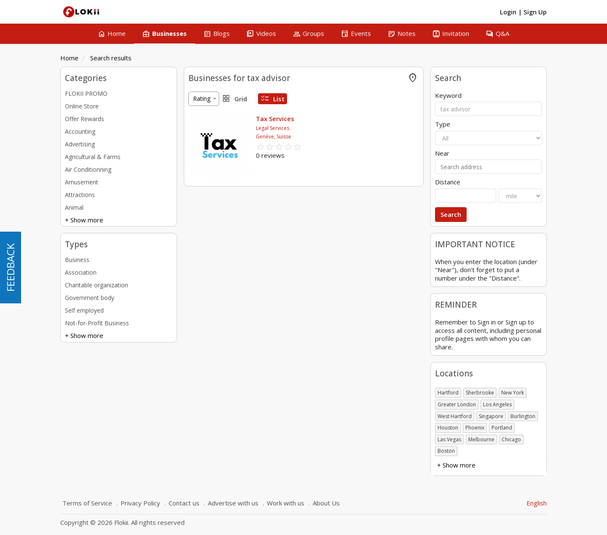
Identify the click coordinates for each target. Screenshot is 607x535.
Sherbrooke (480, 392)
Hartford (448, 392)
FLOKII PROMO (86, 93)
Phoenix (474, 427)
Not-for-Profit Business (97, 323)
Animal (74, 207)
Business (77, 260)
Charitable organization (96, 285)
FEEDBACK (10, 267)
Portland (502, 427)
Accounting (80, 131)
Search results (111, 58)
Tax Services (275, 118)
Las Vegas (449, 439)
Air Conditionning (88, 169)
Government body (89, 298)
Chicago (511, 439)
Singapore (491, 416)
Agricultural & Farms (93, 157)
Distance (447, 182)
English (536, 503)
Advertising (80, 144)
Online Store (82, 106)
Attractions (80, 195)
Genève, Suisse (273, 136)
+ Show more (84, 220)
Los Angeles (497, 404)
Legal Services (272, 128)
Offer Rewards (84, 119)
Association (81, 272)
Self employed (84, 310)
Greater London (457, 404)
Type (442, 124)
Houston (448, 427)
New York (512, 392)
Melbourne (481, 439)
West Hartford (455, 416)
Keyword (448, 96)
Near (442, 153)
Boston (446, 450)
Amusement (81, 182)
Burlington (522, 416)
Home (69, 58)
